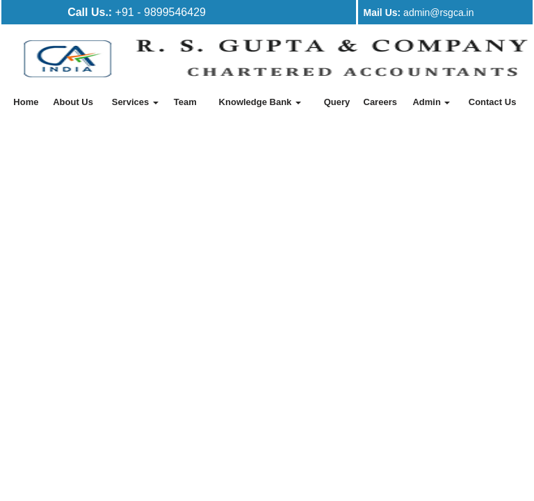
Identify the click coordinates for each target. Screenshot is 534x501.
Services (135, 102)
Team (185, 102)
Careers (380, 102)
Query (337, 102)
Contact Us (493, 102)
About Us (73, 102)
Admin (431, 102)
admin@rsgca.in (419, 12)
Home (25, 102)
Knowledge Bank (260, 102)
